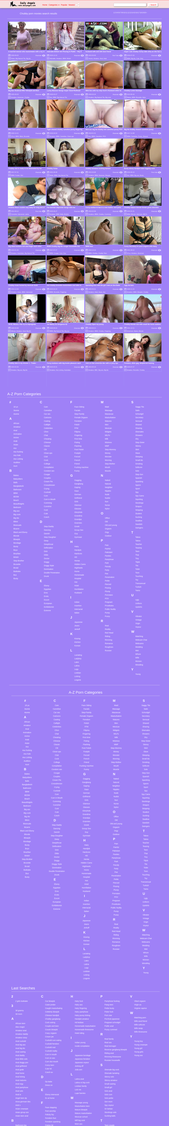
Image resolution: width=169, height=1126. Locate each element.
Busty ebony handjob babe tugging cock (139, 168)
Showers (138, 359)
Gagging (77, 404)
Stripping (139, 434)
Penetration (109, 501)
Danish (47, 457)
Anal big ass (20, 969)
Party (107, 494)
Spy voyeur (109, 1029)
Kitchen (77, 566)
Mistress (108, 366)
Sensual (138, 345)
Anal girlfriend (21, 990)
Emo (46, 517)
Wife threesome (140, 956)
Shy (137, 363)
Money (107, 377)
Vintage (138, 544)
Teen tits (107, 1060)
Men (106, 349)
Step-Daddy (49, 450)
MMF (107, 370)
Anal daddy (20, 979)
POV (104, 136)
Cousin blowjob (51, 953)
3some (90, 58)
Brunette (139, 97)
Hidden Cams (80, 488)
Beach (16, 424)
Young (137, 598)
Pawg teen (108, 929)
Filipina (77, 356)
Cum (60, 253)
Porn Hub (156, 172)
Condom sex (49, 395)
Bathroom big (20, 1049)
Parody (108, 490)
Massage (108, 334)
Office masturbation (83, 1102)
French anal (50, 1056)
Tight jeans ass (110, 1074)
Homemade (79, 499)
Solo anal (108, 1015)
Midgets (108, 356)
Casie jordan (50, 929)
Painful (108, 473)
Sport (137, 413)
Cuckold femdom (52, 968)
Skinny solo (109, 1001)
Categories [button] (54, 5)
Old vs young (80, 1113)
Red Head (109, 557)
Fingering (63, 292)
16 (137, 13)
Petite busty (109, 932)
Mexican (108, 352)
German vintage (51, 1094)
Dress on (49, 1009)
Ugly (137, 524)
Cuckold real (50, 971)
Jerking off (79, 990)
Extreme (47, 534)
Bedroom (17, 431)
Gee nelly (49, 1080)
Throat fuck (109, 1070)
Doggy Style (49, 489)
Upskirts (138, 531)
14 (132, 13)
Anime (16, 361)
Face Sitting (79, 331)
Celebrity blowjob (52, 936)
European (48, 527)
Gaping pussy (51, 1069)
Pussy (140, 136)
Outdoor (108, 460)
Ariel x (18, 1029)
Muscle (108, 395)
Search (152, 5)
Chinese (47, 366)
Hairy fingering (81, 932)
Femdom (78, 345)
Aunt (15, 390)
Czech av (49, 996)
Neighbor (108, 411)
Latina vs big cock (82, 1006)
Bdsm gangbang (22, 1067)
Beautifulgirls (18, 428)
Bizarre (16, 453)
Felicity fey (49, 1038)
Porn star (108, 939)
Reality (108, 553)
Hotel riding (79, 957)
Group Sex (78, 454)
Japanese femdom (82, 983)
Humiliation (79, 513)
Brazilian (17, 478)
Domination (48, 493)
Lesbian (77, 597)
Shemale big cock (111, 994)
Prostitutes (109, 530)
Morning (108, 384)
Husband (78, 517)
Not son (78, 1089)
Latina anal (79, 1003)
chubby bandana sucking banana (98, 168)
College (47, 388)
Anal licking (20, 1001)
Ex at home (50, 1022)
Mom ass (78, 1048)
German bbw (50, 1083)
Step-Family (79, 338)
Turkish (138, 511)
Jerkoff (77, 553)
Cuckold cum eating (53, 964)
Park (107, 487)
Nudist (107, 422)
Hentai (77, 485)
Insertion (78, 530)
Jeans (76, 550)
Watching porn (140, 942)
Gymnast (78, 461)
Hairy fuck (79, 925)
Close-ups (70, 136)
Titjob (137, 486)
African (16, 347)
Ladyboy (77, 583)
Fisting (77, 366)
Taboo (137, 461)
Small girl (108, 1011)
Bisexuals (17, 449)
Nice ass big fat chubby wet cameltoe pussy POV (104, 129)
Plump (107, 515)
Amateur (59, 58)
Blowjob (108, 175)
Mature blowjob (81, 1034)
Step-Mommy (110, 373)
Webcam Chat (141, 564)
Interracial (21, 214)
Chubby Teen (102, 253)
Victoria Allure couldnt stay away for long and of (26, 207)
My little (78, 1069)
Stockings (139, 427)
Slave (137, 377)
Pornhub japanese (111, 943)
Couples (47, 402)
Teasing (138, 472)
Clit (45, 373)
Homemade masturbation (85, 950)
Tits (136, 489)
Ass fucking (18, 376)
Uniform (138, 527)
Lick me (78, 1014)
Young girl (138, 972)
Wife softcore (139, 949)
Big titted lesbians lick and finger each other (25, 246)
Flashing (77, 370)
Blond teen (19, 1106)
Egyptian (47, 513)
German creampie (52, 1091)
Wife (137, 582)
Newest (72, 5)
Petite (107, 505)
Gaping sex (50, 1073)
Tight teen (108, 1078)
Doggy (46, 486)
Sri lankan (108, 1033)
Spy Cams (139, 420)
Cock (46, 384)
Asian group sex (22, 1036)
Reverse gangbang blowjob (115, 974)
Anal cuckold (20, 965)
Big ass (136, 175)
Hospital (77, 502)
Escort (46, 524)
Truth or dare (109, 1092)
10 (124, 13)
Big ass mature (21, 1078)
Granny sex (50, 1101)
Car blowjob (50, 925)
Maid (107, 331)
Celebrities (48, 352)
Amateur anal (20, 954)
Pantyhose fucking (111, 925)
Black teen (19, 1102)
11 (126, 13)
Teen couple (109, 1049)
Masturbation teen (82, 1030)
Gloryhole (78, 436)
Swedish (138, 448)
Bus (15, 499)
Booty (142, 175)
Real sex (108, 966)
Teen (137, 475)
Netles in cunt (80, 1086)
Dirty (141, 58)
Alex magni (20, 951)
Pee (106, 498)
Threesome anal (111, 1067)
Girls (76, 425)
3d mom (18, 938)
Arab (105, 58)
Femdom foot (50, 1042)
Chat (46, 359)
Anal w (18, 1018)
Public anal (109, 950)
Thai (137, 479)
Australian (20, 253)
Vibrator (138, 540)
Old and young (111, 449)
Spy (137, 416)
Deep (46, 465)
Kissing (77, 562)
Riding (107, 560)
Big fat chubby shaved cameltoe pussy (138, 129)
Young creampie (140, 969)
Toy (136, 504)
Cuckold (47, 416)
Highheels (78, 492)
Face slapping (51, 1031)
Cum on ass (50, 982)
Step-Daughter (50, 461)
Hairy (144, 97)
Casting (47, 345)
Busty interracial (22, 1124)
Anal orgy (19, 1008)
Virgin (137, 547)
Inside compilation (82, 970)
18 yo (13, 136)
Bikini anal (19, 1095)
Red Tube (117, 55)
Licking (77, 600)
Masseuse (109, 338)
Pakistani (108, 476)
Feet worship (50, 1035)
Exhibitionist (49, 531)
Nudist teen (79, 1093)
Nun (106, 425)
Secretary (139, 341)
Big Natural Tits (20, 58)
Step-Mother (110, 388)
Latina (27, 214)
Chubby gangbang (52, 943)
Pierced (108, 508)
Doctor (46, 482)
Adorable (53, 58)
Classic (47, 370)
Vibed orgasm (139, 925)
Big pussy (19, 1092)
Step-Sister (139, 366)
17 (139, 13)
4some (16, 338)
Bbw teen (19, 1063)
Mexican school (81, 1041)
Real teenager (110, 970)
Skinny (138, 370)
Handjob (77, 474)
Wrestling (139, 589)
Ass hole (17, 379)
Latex (76, 586)
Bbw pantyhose (21, 1060)
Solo (137, 395)
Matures (108, 345)
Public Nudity (110, 533)
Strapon (138, 430)
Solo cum (108, 1018)
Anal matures (20, 1004)
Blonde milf (20, 1113)
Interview (139, 214)
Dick (46, 475)
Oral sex (78, 1120)
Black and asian (22, 1099)
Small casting (109, 1008)
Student (138, 437)
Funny (77, 395)
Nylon (107, 433)
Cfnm (46, 356)
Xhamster (40, 55)
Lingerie (77, 604)
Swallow (138, 445)
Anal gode (19, 994)
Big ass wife (20, 1081)
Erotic (46, 520)
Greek (76, 450)
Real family (109, 963)
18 (141, 13)
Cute (137, 58)
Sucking (138, 441)
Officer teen (79, 1106)
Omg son (78, 1116)
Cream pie (49, 961)
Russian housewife (112, 984)
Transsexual (140, 507)
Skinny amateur (110, 1004)
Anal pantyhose (21, 1011)
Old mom (78, 1109)
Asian (13, 58)
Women (138, 585)
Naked (107, 404)
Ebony (46, 510)
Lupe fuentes (80, 1017)
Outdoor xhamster (82, 1123)
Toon (137, 497)
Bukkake (17, 495)
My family (79, 1058)
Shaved (145, 136)
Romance (109, 567)
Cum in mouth (51, 978)
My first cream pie (82, 1062)
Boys (15, 474)
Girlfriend (78, 422)
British (69, 58)
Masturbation (110, 341)
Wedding (139, 571)
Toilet (137, 493)
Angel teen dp (21, 1022)
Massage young (81, 1026)
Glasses (77, 433)
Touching (139, 500)
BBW (64, 58)
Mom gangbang (81, 1051)
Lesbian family (81, 1010)
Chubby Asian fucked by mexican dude (23, 285)
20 (145, 13)
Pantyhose (109, 483)
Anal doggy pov (21, 986)
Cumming (108, 214)
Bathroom (17, 413)
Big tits (28, 58)
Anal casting (20, 976)
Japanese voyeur (82, 986)
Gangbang (78, 408)
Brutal (15, 492)
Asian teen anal (21, 1040)
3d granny (19, 934)
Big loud (18, 1088)
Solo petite (108, 1022)
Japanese (78, 546)
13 (131, 13)
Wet (137, 574)
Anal (101, 58)
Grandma (78, 440)
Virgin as (137, 929)
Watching (139, 560)
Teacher (138, 468)
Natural (108, 408)
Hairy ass (79, 929)
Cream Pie (48, 405)
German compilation (53, 1087)
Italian (76, 537)
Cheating (47, 363)
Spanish (138, 402)
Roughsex (109, 571)
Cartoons (47, 341)
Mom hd (78, 1055)
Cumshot (14, 214)
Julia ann (78, 994)
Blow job (18, 1117)
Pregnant (108, 526)
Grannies (78, 447)
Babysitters (18, 403)
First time (78, 363)
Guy (64, 253)
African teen (20, 947)
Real (107, 550)
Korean (77, 570)
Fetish (76, 349)
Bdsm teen (19, 1070)
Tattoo (137, 465)
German (77, 418)
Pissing (108, 512)
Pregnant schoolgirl (112, 946)
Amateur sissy (21, 962)
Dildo (46, 479)
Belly (61, 214)
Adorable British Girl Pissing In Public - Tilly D (64, 52)
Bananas (101, 175)
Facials (77, 334)
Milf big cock (80, 1044)
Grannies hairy (51, 1098)
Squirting (139, 423)
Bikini (21, 136)
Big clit (18, 1085)
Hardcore (78, 478)
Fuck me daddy (51, 1060)
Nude (107, 418)
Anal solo (19, 1015)
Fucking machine (81, 391)
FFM (76, 352)
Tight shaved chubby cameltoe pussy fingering (64, 129)
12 (129, 13)
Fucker (17, 175)
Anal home (19, 997)
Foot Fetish (79, 373)
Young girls (138, 976)
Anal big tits (20, 972)
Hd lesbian (79, 946)
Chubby (26, 97)
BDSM (16, 421)
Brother (66, 214)
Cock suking (50, 946)
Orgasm (108, 453)
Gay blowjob (50, 1076)
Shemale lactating (111, 997)
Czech (46, 441)
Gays (76, 415)
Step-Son (139, 398)
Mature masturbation (83, 1037)
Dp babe (48, 1006)
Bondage (17, 467)
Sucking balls (109, 1040)
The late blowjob (111, 1063)
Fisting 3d (49, 1049)
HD (75, 481)
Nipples (108, 415)
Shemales (139, 356)
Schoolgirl (139, 338)
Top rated (108, 1088)
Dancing (47, 454)
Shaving (138, 352)
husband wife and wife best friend (98, 52)
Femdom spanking (52, 1046)
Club (46, 381)
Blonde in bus (21, 1110)
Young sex (138, 979)
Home (44, 5)
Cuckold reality (51, 975)
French (77, 384)
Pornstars (109, 519)
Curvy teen (49, 989)
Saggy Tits (139, 331)
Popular (64, 5)
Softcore (138, 391)
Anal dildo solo (21, 983)
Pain (107, 469)
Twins (137, 514)
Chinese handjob (52, 939)
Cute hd (48, 993)
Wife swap (138, 952)
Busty (15, 502)
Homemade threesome (84, 953)
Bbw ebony (20, 1056)
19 (143, 13)
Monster (108, 381)
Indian (76, 526)
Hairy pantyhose (81, 936)
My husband (80, 1066)
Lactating (78, 579)
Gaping (77, 411)
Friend (77, 388)
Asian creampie (21, 1033)
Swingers (139, 452)
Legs (76, 593)
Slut (21, 175)
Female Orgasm (81, 341)
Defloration (48, 472)
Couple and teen (52, 950)
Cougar (56, 253)
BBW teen (89, 246)
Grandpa (78, 443)
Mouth (107, 391)
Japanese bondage (83, 979)
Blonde (133, 214)
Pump (107, 537)
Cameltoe (63, 136)
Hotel (76, 510)
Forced (77, 381)
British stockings (22, 1120)
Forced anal (50, 1053)
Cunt (46, 434)
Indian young (80, 966)
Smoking (138, 388)
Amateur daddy (21, 958)
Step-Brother (18, 485)
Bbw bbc (19, 1053)
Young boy (138, 965)
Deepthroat (48, 468)
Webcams (139, 567)
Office (107, 442)
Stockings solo (110, 1036)
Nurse (107, 429)
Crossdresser (49, 409)
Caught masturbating (53, 932)
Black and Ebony (20, 456)
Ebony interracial (52, 1018)
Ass (51, 97)
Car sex (47, 338)
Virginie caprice (140, 932)
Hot (75, 506)
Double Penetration (52, 497)
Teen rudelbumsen (112, 1056)
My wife (78, 1073)
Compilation (49, 391)
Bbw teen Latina (14, 129)
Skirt (137, 373)
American (20, 97)
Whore (138, 578)
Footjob (77, 377)
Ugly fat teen (129, 285)
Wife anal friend (140, 945)
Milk (106, 363)
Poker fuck (108, 936)
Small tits (139, 384)
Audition (16, 386)
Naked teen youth (82, 1082)
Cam (46, 331)
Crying (46, 413)
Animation (17, 358)
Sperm (138, 409)
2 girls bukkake (21, 925)
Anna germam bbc (22, 1026)
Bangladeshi (18, 410)
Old (106, 445)
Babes (129, 97)
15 (135, 13)
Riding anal (109, 977)
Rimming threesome (112, 981)
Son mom (108, 1026)
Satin (137, 334)
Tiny (137, 482)
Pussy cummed (110, 953)
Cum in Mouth (49, 423)
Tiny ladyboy (109, 1081)
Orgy (107, 456)
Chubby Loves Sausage (133, 91)
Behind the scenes (23, 1074)
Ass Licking (18, 383)
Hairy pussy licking (82, 939)
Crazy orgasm (51, 957)
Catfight (47, 349)
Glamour (78, 429)
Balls (15, 406)
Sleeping (139, 381)
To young (108, 1085)
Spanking (139, 405)
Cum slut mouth (51, 986)
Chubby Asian (52, 168)
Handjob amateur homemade (82, 944)
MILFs (145, 214)
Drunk (46, 500)
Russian (108, 574)
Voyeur (138, 551)
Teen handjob (110, 1053)
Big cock (108, 97)
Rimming (108, 564)
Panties (108, 480)
